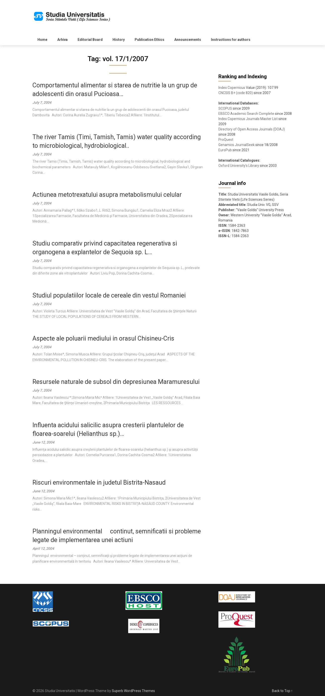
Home (42, 40)
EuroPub (225, 150)
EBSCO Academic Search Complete (246, 114)
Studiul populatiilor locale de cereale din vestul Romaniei (109, 295)
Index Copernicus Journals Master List (248, 119)
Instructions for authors (230, 40)
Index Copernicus (231, 88)
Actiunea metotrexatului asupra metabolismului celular (107, 194)
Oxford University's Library (238, 166)
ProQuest (225, 140)
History (119, 40)
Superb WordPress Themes (133, 691)
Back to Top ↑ (282, 691)
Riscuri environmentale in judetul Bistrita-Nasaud (99, 482)
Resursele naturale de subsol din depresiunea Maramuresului (116, 381)
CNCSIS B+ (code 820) (235, 93)
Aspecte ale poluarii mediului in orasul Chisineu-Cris (103, 338)
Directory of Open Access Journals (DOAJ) (251, 129)
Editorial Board (90, 40)
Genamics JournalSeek (236, 145)
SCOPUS (225, 108)
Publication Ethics (149, 40)
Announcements (187, 40)
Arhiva (62, 40)
